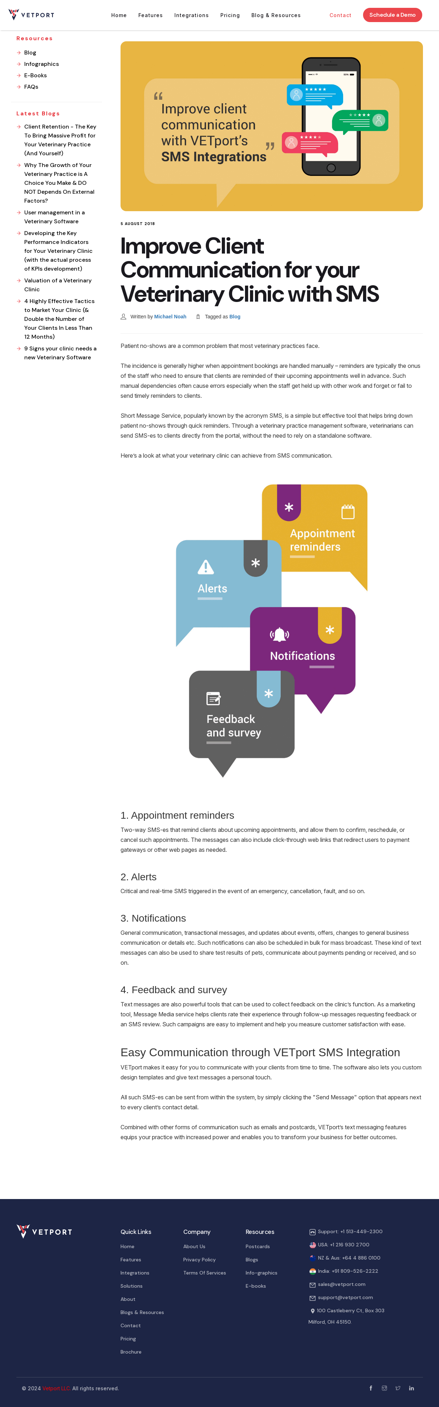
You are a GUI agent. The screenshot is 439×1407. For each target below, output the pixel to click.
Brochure (131, 1352)
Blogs (252, 1259)
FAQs (31, 86)
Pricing (230, 15)
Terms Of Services (204, 1273)
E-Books (35, 75)
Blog (234, 316)
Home (119, 15)
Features (150, 15)
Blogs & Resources (142, 1312)
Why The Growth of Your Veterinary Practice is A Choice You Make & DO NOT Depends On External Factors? (59, 182)
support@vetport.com (345, 1297)
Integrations (191, 15)
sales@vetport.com (342, 1284)
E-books (256, 1286)
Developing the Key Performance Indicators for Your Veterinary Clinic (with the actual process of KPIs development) (58, 250)
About (128, 1299)
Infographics (41, 64)
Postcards (258, 1246)
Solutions (132, 1286)
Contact (341, 15)
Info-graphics (261, 1273)
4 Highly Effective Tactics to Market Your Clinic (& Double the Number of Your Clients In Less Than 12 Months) (59, 318)
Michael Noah (170, 316)
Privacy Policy (199, 1259)
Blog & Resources (276, 15)
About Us (194, 1246)
